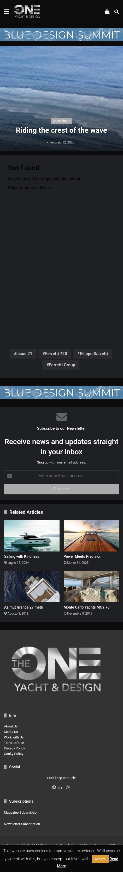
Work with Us (14, 737)
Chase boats (61, 121)
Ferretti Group (62, 364)
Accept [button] (100, 859)
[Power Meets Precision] (91, 535)
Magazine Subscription (21, 812)
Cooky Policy (13, 754)
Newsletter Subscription (22, 824)
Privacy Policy (14, 748)
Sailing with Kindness (21, 556)
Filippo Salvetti (94, 353)
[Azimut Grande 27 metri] (32, 586)
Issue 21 (24, 353)
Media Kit (11, 732)
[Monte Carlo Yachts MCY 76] (91, 586)
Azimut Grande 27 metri (23, 607)
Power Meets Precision (83, 556)
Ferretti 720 (56, 353)
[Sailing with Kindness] (32, 535)
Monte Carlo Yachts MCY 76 (87, 607)
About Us (11, 726)
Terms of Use (14, 743)
